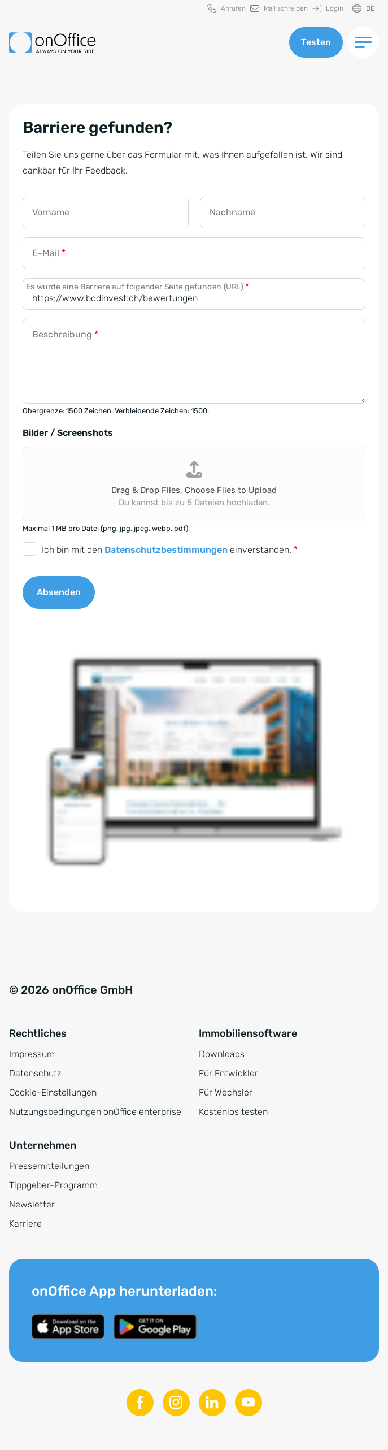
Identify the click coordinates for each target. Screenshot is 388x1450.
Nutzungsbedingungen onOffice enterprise (95, 1111)
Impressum (32, 1054)
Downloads (222, 1054)
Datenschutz (35, 1073)
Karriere (25, 1223)
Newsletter (32, 1204)
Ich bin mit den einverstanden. (170, 549)
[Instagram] (176, 1402)
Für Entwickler (228, 1073)
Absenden (59, 592)
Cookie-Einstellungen (53, 1092)
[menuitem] (226, 9)
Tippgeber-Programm (53, 1185)
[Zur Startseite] (52, 42)
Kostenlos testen (233, 1111)
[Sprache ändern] (363, 9)
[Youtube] (248, 1402)
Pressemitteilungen (49, 1166)
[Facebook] (140, 1402)
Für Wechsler (225, 1092)
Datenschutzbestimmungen (166, 549)
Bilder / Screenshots (68, 432)
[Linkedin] (212, 1402)
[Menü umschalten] (363, 42)
